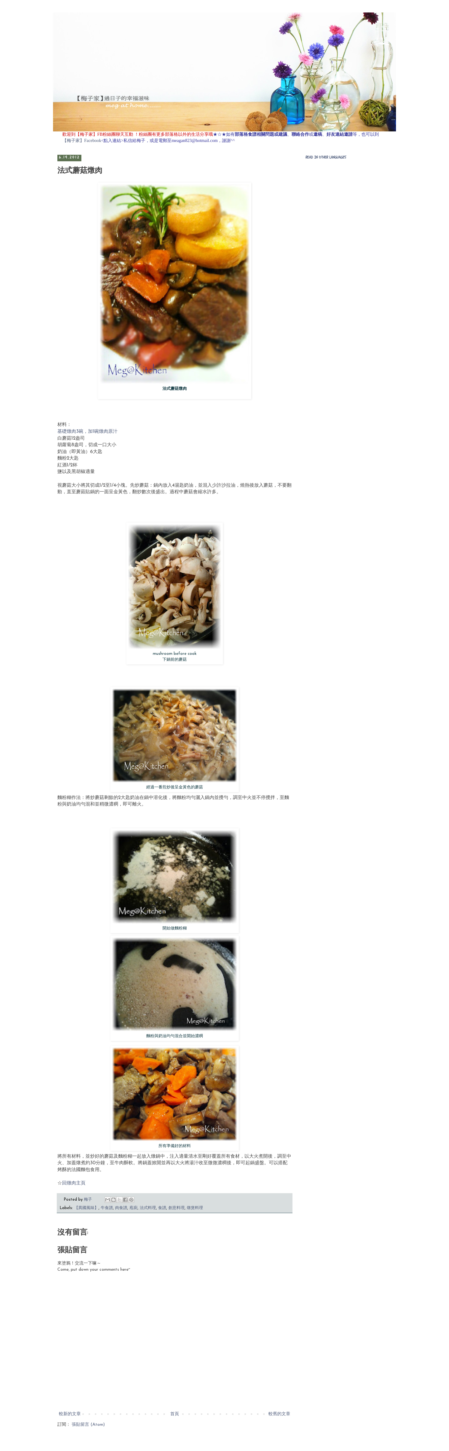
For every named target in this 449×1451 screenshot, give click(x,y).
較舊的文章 (279, 1414)
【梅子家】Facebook (81, 140)
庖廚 (133, 1208)
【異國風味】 (86, 1208)
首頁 (174, 1414)
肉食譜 (121, 1208)
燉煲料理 (195, 1208)
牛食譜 (107, 1208)
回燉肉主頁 (73, 1183)
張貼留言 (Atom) (88, 1424)
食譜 (162, 1208)
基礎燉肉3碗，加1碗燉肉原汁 (87, 431)
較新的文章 (70, 1414)
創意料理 (176, 1208)
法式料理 (148, 1208)
